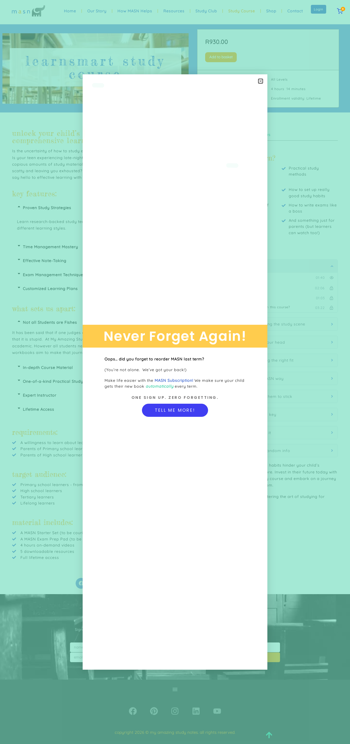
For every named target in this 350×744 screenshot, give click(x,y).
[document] (175, 372)
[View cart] (339, 11)
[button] (260, 81)
